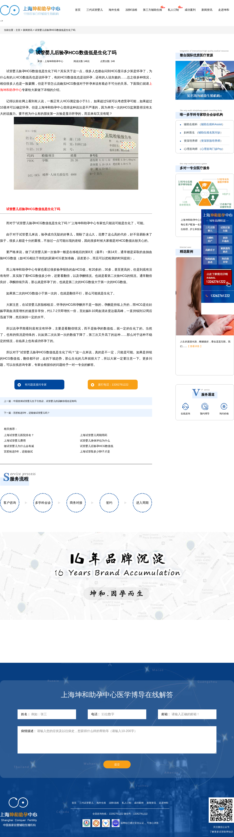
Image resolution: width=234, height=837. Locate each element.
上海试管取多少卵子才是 (95, 451)
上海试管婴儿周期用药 (93, 435)
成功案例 (139, 802)
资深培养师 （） (203, 140)
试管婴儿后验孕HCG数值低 (96, 446)
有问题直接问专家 (32, 385)
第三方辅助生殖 (152, 9)
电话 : (95, 714)
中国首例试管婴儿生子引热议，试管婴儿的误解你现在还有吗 (44, 401)
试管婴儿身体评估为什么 (95, 440)
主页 (18, 30)
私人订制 (173, 9)
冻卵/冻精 (131, 9)
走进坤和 (223, 9)
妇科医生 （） (203, 132)
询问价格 (224, 409)
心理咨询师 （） (204, 148)
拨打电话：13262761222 (110, 385)
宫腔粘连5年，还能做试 (18, 451)
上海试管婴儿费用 (15, 440)
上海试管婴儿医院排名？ (19, 435)
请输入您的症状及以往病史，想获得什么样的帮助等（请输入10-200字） (126, 739)
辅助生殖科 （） (204, 124)
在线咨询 (185, 409)
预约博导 (204, 409)
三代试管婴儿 (94, 9)
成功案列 (190, 9)
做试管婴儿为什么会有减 (19, 446)
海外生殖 (114, 9)
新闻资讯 (206, 9)
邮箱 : (165, 714)
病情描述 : (28, 731)
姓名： (25, 714)
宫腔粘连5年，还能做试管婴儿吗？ (31, 412)
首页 (78, 9)
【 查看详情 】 (194, 346)
